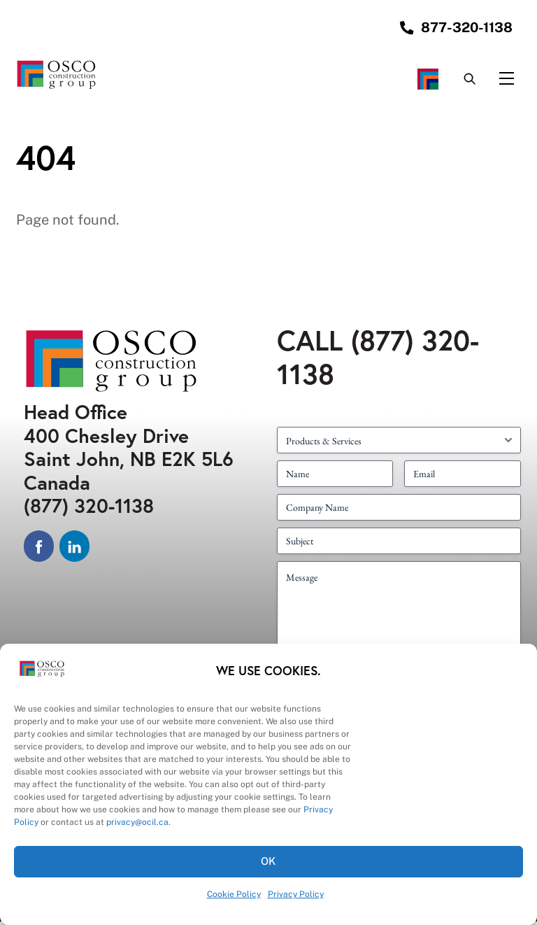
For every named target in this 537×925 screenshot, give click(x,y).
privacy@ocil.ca (137, 822)
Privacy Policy (296, 894)
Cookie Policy (234, 894)
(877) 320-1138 (89, 509)
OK (269, 861)
